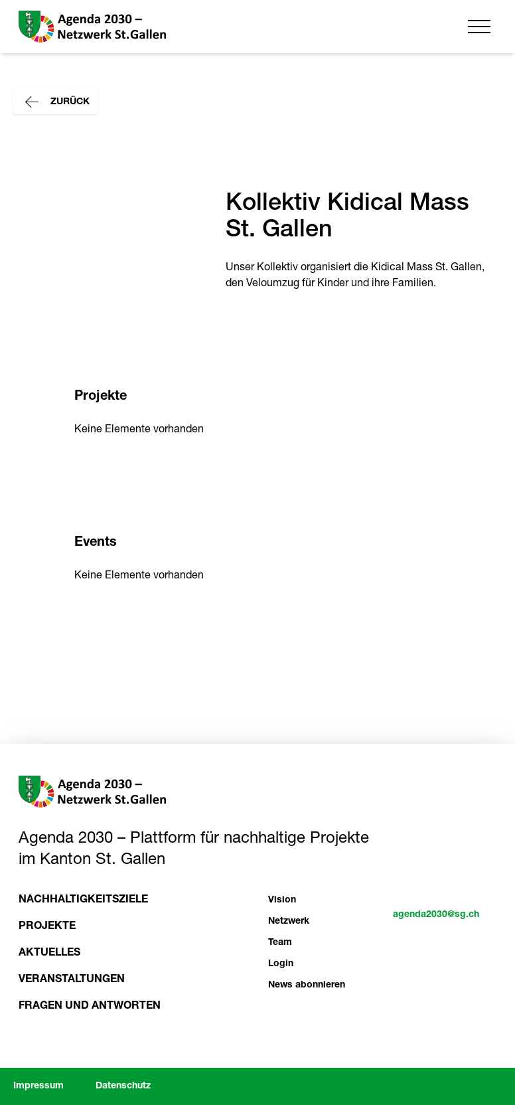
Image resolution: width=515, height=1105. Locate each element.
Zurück (55, 102)
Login (280, 964)
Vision (282, 900)
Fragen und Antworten (90, 1006)
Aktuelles (49, 953)
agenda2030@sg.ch (436, 915)
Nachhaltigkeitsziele (83, 900)
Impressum (38, 1086)
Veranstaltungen (72, 980)
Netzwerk (288, 921)
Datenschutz (123, 1086)
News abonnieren (306, 985)
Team (280, 943)
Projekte (47, 927)
